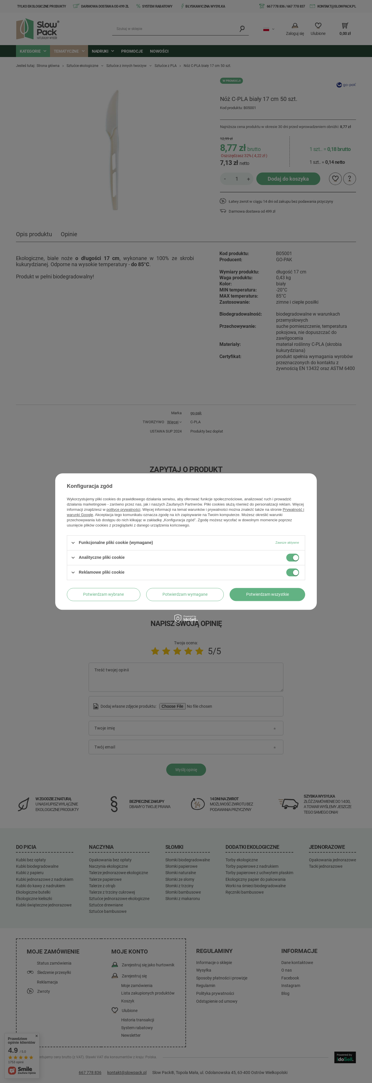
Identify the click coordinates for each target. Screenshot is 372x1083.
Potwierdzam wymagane (185, 594)
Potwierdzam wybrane (103, 594)
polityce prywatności (123, 509)
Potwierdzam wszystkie (267, 594)
